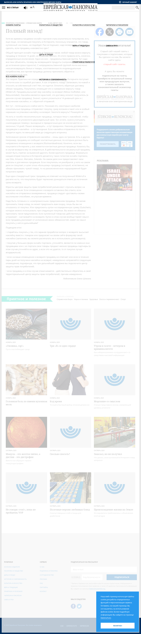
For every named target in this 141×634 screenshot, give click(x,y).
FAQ (41, 583)
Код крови (56, 401)
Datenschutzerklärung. (97, 589)
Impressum (84, 626)
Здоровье (93, 299)
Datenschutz (72, 626)
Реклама (43, 579)
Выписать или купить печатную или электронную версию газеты (32, 2)
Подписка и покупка (49, 571)
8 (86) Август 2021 (55, 23)
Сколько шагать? (60, 454)
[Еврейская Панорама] (70, 11)
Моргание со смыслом (107, 401)
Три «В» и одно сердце (63, 345)
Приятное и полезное (15, 23)
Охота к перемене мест (109, 299)
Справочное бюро (34, 23)
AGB (61, 626)
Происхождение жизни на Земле (113, 509)
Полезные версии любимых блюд (70, 509)
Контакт (43, 591)
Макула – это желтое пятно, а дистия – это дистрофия (23, 455)
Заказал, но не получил (108, 454)
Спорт (123, 299)
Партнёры (44, 587)
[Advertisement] (115, 212)
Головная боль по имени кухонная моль (26, 403)
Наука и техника (81, 299)
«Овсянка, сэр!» (15, 345)
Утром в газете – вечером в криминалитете (109, 347)
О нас (42, 567)
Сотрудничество (47, 575)
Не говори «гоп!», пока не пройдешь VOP (21, 511)
